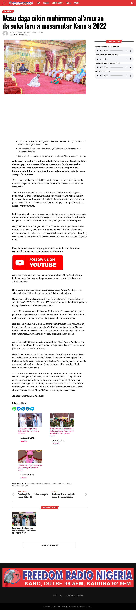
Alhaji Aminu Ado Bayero (39, 483)
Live (38, 3)
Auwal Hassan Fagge (21, 35)
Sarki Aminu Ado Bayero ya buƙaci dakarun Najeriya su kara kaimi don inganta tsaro (62, 425)
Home (55, 595)
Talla (69, 3)
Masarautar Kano (21, 486)
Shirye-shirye (57, 3)
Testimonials (70, 595)
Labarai (46, 3)
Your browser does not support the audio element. (114, 50)
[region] (49, 117)
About (76, 3)
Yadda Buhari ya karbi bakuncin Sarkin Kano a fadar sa (30, 424)
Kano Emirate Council (62, 483)
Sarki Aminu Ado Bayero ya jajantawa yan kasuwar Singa (30, 460)
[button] (14, 409)
